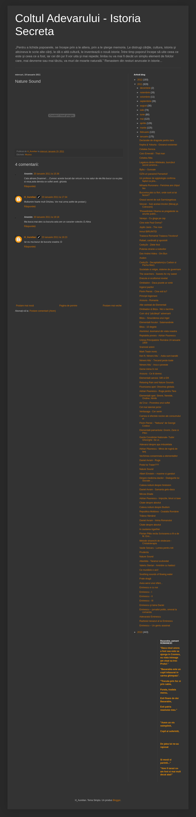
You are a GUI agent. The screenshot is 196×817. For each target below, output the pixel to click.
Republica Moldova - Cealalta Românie (159, 511)
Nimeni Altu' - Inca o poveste (153, 364)
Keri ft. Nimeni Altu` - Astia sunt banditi (158, 356)
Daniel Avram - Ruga (149, 460)
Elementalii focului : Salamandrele (156, 322)
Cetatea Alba (145, 158)
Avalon (142, 258)
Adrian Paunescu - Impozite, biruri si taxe (160, 498)
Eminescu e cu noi (148, 587)
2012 (140, 79)
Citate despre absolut (150, 502)
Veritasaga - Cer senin (150, 411)
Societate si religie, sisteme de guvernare (160, 269)
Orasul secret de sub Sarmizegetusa (157, 199)
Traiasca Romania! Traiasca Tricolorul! (158, 236)
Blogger (116, 800)
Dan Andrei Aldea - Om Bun (153, 253)
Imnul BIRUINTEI (148, 231)
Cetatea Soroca (147, 149)
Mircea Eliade (146, 494)
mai (142, 119)
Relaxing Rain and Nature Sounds (156, 382)
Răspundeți (30, 186)
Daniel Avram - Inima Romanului (155, 520)
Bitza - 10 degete (148, 327)
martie (143, 127)
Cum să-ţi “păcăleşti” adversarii (155, 313)
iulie (142, 110)
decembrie (145, 88)
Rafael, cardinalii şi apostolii (153, 240)
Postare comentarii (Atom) (43, 311)
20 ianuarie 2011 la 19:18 (46, 217)
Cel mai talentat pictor (150, 407)
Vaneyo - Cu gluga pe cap (152, 218)
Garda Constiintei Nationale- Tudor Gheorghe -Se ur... (156, 438)
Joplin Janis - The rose (150, 227)
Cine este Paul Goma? (150, 222)
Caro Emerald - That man (152, 153)
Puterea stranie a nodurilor (152, 249)
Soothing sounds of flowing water (156, 574)
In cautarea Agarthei (149, 529)
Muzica (28, 154)
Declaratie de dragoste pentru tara (156, 140)
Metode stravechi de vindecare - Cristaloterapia (155, 542)
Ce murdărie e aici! (148, 570)
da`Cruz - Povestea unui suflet (154, 403)
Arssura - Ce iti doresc (150, 373)
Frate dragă (145, 578)
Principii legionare (148, 296)
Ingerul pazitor (146, 287)
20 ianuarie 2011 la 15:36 (46, 173)
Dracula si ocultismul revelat (153, 278)
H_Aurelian (30, 197)
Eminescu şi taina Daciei (151, 605)
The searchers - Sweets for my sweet (158, 274)
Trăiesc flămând (147, 516)
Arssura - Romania (148, 300)
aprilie (143, 123)
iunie (142, 114)
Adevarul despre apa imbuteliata (155, 444)
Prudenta (144, 552)
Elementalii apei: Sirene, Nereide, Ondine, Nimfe (156, 397)
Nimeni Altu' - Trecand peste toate (156, 360)
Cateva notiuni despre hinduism (155, 485)
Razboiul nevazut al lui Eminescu (156, 621)
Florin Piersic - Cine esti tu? (153, 291)
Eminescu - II (146, 596)
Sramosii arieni (146, 347)
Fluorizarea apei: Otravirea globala (156, 387)
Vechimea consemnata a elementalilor (158, 456)
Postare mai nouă (25, 305)
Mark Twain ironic (148, 351)
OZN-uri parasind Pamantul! (153, 174)
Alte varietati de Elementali (152, 305)
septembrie (146, 101)
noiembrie (145, 92)
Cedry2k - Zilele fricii (149, 244)
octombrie (145, 97)
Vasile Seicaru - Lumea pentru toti (156, 548)
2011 (140, 84)
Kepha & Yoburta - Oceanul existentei (158, 144)
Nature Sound (146, 469)
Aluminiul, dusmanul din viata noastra (158, 331)
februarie (145, 132)
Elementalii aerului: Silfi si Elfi (154, 378)
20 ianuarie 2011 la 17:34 (54, 197)
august (143, 105)
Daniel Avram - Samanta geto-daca (157, 489)
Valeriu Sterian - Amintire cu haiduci (157, 565)
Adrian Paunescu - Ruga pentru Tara (157, 391)
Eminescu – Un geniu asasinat (154, 625)
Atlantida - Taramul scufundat (154, 561)
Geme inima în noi (148, 369)
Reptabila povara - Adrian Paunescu (157, 335)
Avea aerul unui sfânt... (151, 583)
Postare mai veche (112, 305)
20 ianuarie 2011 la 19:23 (54, 237)
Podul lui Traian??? (149, 465)
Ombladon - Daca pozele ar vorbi (156, 283)
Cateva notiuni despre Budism (154, 507)
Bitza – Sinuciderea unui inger (154, 318)
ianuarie (144, 136)
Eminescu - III (146, 600)
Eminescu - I (145, 592)
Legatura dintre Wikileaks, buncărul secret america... (157, 163)
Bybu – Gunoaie (147, 169)
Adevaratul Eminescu (150, 616)
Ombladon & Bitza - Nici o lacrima (156, 309)
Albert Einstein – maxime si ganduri (157, 473)
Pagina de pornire (68, 305)
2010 (140, 632)
